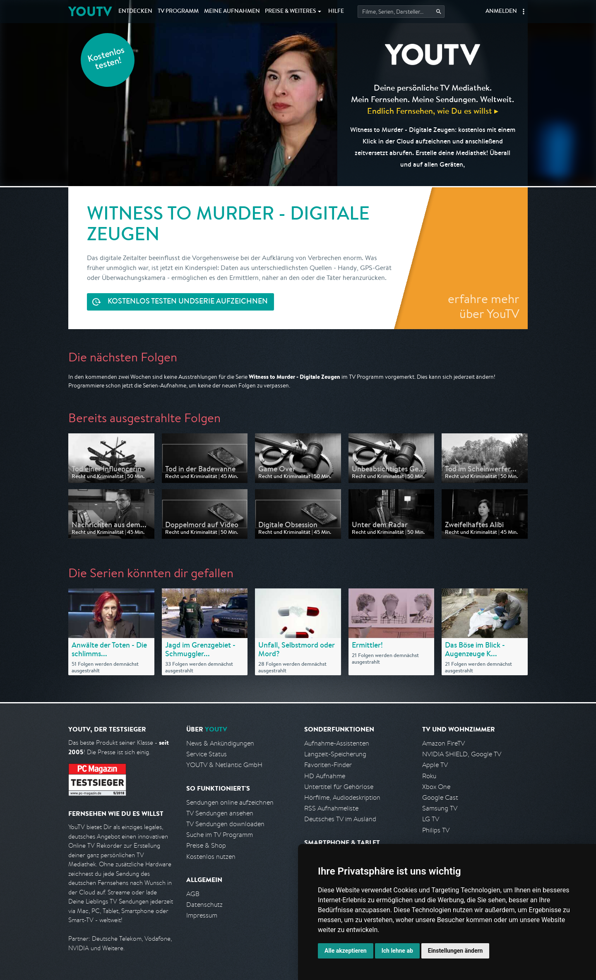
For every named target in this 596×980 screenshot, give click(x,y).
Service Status (206, 754)
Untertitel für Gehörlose (338, 786)
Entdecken (135, 11)
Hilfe (336, 11)
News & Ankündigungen (220, 743)
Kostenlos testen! (106, 59)
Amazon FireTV (443, 743)
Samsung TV (439, 808)
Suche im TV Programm (219, 834)
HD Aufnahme (324, 776)
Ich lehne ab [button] (397, 950)
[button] (523, 11)
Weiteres (290, 11)
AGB (192, 893)
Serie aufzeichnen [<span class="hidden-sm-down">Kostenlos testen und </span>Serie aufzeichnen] (188, 302)
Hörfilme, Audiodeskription (342, 797)
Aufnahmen (232, 11)
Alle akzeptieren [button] (345, 950)
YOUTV (90, 11)
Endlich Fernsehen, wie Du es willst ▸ (432, 110)
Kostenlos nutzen (211, 856)
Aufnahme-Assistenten (336, 743)
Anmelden (501, 11)
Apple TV (435, 764)
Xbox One (436, 786)
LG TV (430, 819)
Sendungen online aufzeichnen (230, 802)
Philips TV (435, 830)
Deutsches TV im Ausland (340, 819)
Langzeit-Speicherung (335, 754)
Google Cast (440, 797)
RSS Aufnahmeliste (331, 808)
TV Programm (178, 11)
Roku (429, 776)
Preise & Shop (206, 845)
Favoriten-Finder (328, 764)
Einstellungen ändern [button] (455, 950)
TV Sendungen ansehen (219, 813)
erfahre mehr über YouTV (483, 306)
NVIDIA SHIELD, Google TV (461, 754)
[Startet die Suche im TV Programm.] (401, 11)
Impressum (201, 915)
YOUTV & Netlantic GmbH (224, 764)
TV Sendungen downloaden (225, 824)
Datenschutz (204, 904)
